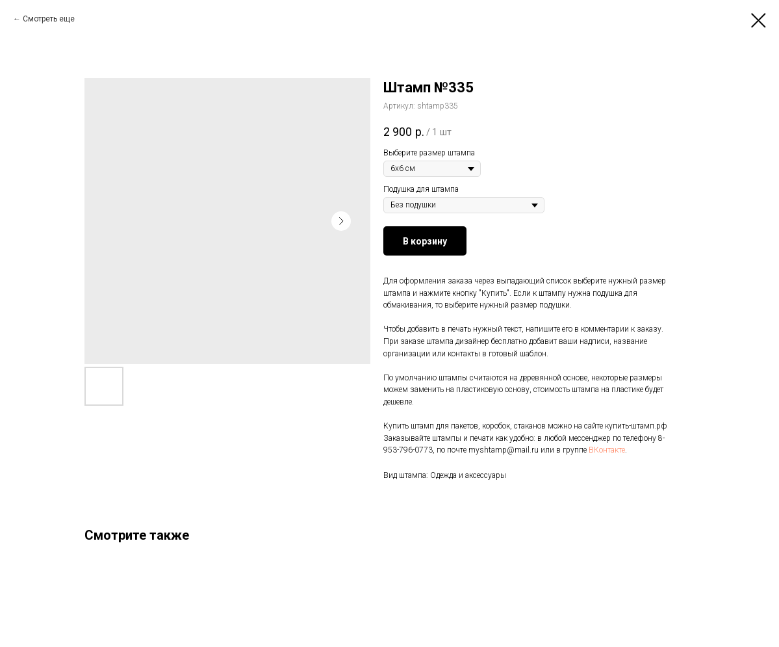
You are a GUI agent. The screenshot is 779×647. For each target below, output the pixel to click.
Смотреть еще (49, 18)
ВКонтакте (607, 450)
